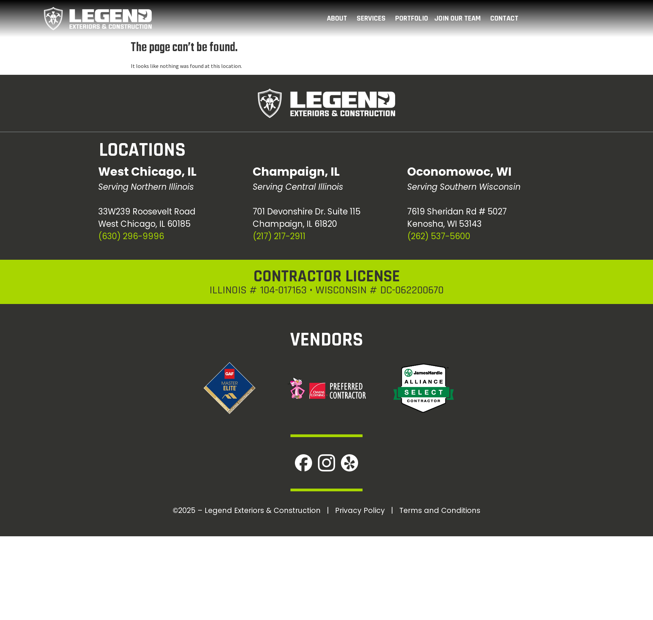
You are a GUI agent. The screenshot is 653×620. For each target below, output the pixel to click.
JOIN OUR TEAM (459, 18)
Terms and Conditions (439, 510)
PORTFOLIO (411, 18)
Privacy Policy (360, 510)
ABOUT (339, 18)
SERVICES (373, 18)
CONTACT (506, 18)
